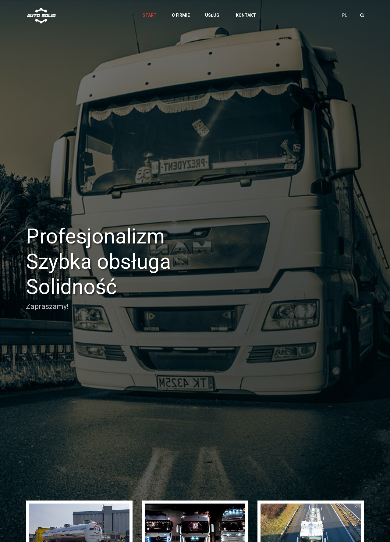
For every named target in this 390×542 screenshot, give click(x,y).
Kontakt (246, 15)
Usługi (213, 15)
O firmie (181, 15)
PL (344, 15)
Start (150, 15)
